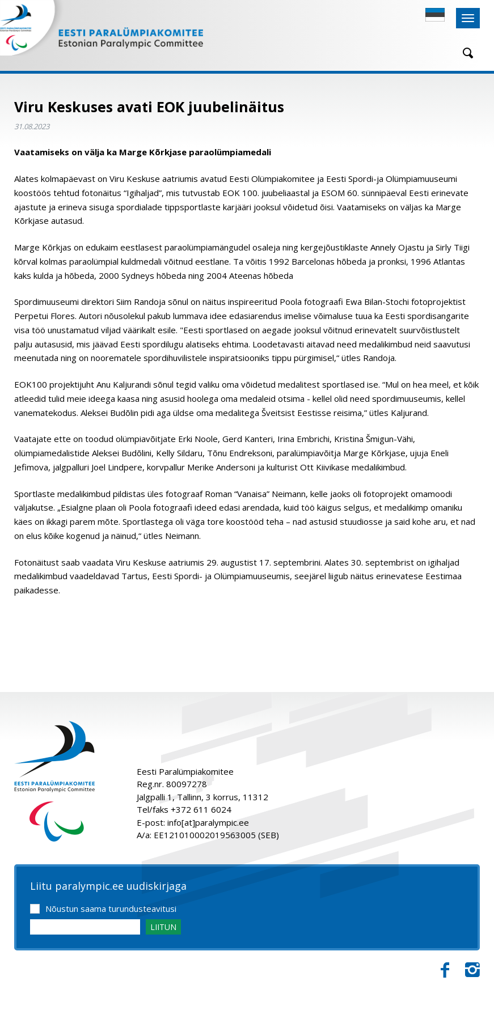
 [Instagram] (472, 970)
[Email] (85, 927)
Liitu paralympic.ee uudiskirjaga (108, 886)
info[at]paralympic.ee (208, 822)
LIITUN (163, 927)
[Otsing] (464, 53)
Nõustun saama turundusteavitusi (110, 908)
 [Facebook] (445, 970)
